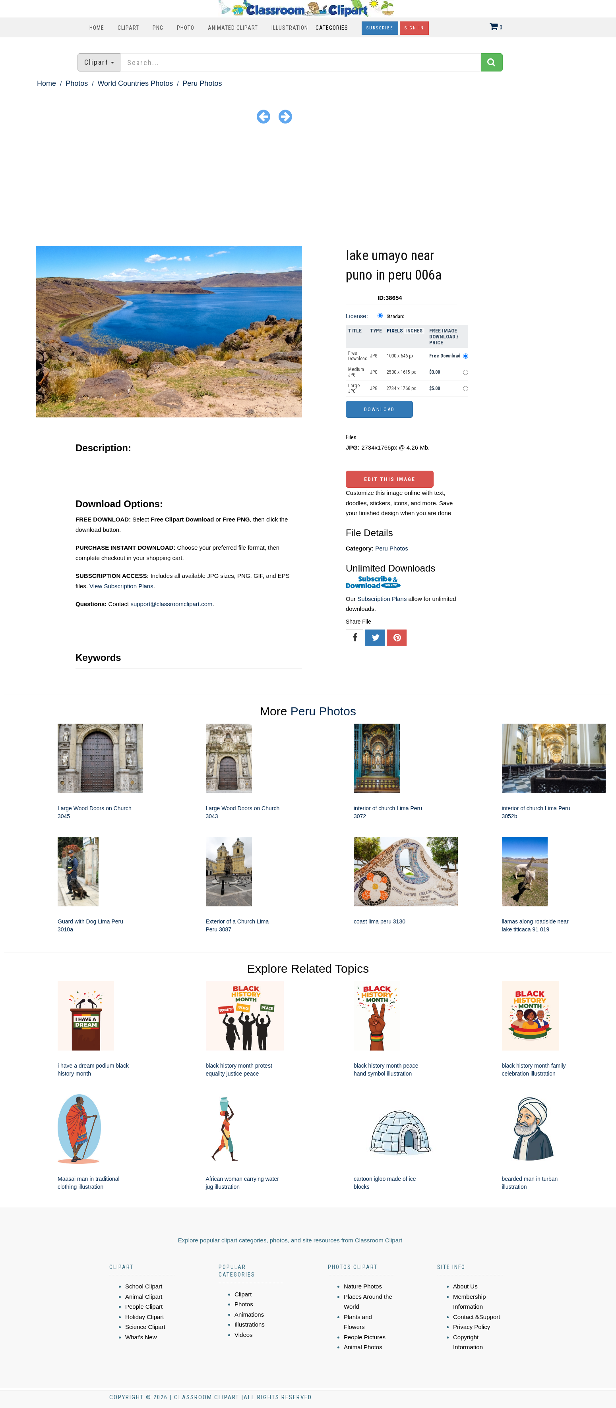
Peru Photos (202, 83)
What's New (141, 1337)
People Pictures (364, 1337)
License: (357, 316)
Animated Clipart (233, 28)
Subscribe (379, 28)
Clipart (128, 28)
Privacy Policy (471, 1326)
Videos (243, 1334)
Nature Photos (363, 1286)
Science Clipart (145, 1326)
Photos (77, 83)
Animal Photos (363, 1347)
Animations (249, 1314)
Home (96, 28)
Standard (396, 316)
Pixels (395, 331)
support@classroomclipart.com (171, 604)
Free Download (358, 355)
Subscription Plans (382, 598)
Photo (185, 28)
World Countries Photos (135, 83)
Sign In (414, 28)
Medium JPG (356, 372)
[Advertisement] (308, 186)
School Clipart (143, 1286)
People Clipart (144, 1306)
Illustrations (249, 1324)
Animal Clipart (143, 1296)
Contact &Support (476, 1316)
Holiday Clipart (144, 1316)
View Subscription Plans (121, 586)
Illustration (289, 28)
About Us (465, 1286)
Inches (414, 331)
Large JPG (354, 388)
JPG (374, 356)
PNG (158, 28)
